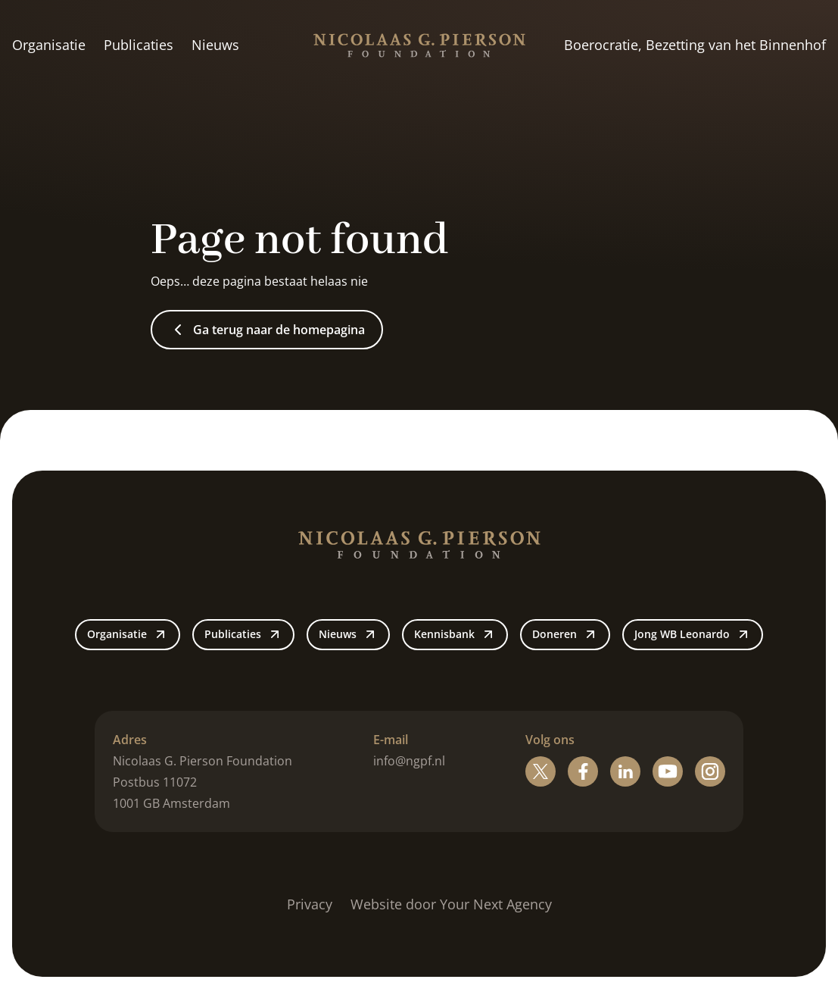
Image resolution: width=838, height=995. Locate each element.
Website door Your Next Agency (451, 904)
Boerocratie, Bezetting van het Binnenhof (695, 45)
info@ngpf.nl (409, 761)
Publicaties (138, 45)
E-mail (390, 739)
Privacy (309, 904)
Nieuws (215, 45)
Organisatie (49, 45)
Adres (130, 739)
